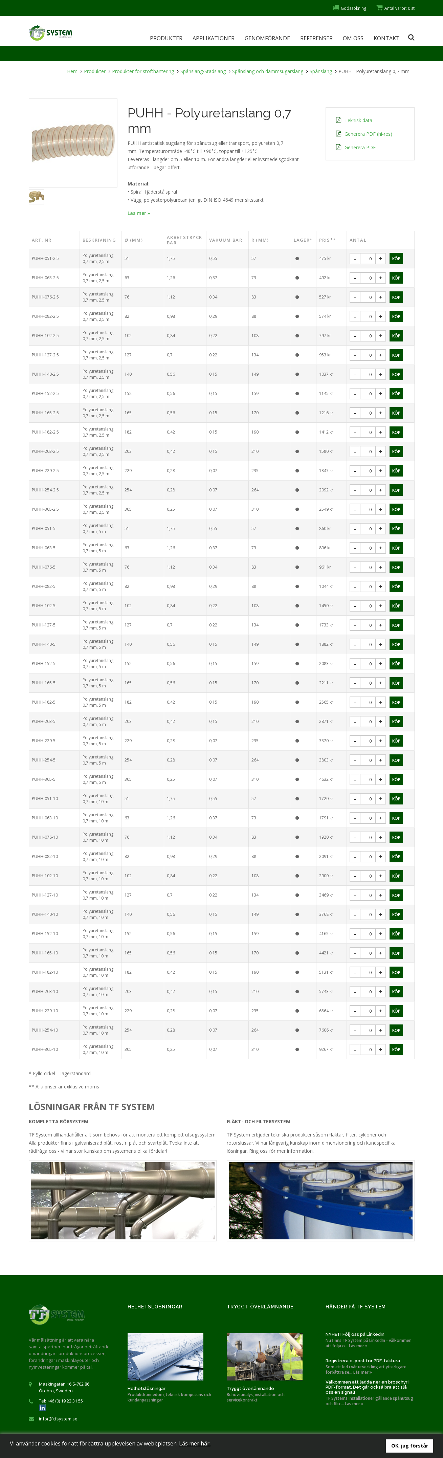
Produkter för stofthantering (143, 71)
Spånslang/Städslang (203, 71)
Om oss (353, 38)
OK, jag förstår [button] (409, 1445)
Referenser (316, 38)
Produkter (166, 38)
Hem (72, 71)
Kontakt (387, 38)
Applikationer (214, 38)
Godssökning (349, 8)
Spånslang (321, 71)
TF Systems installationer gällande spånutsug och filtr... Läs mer (369, 1401)
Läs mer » (139, 213)
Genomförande (267, 38)
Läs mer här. (195, 1443)
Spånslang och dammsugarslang (267, 71)
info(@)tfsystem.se (58, 1419)
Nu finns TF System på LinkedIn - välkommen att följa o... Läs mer (369, 1343)
